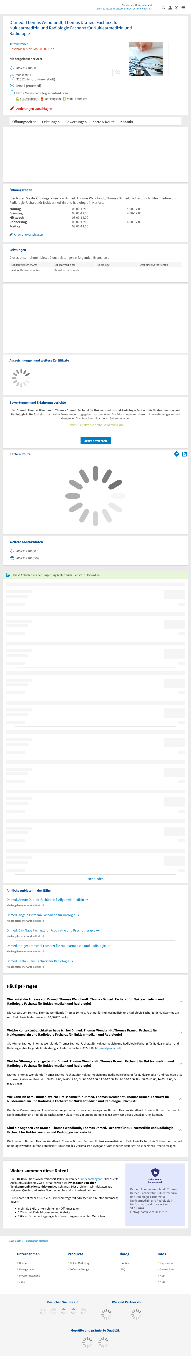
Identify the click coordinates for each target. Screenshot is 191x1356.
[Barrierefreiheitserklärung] (178, 7)
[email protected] (110, 1048)
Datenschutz (167, 1269)
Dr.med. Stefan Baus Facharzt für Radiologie (38, 961)
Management (26, 1269)
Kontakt (126, 121)
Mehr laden (96, 878)
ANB (162, 1282)
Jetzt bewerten (95, 441)
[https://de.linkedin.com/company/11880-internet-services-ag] (84, 1311)
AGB (162, 1275)
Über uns (24, 1263)
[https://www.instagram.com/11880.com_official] (63, 1311)
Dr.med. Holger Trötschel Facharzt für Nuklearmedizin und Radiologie (56, 945)
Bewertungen (76, 121)
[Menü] (185, 7)
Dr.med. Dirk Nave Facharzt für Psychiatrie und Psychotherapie (51, 930)
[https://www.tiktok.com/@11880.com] (53, 1311)
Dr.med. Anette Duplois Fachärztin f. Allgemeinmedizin (45, 899)
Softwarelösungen (80, 1269)
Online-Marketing (79, 1263)
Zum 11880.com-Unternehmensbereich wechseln (124, 8)
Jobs (22, 1282)
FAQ (123, 1269)
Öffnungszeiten (24, 121)
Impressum (166, 1263)
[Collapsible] (181, 1001)
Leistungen (51, 121)
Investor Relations (29, 1275)
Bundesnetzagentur (92, 1179)
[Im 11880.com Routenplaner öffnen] (177, 453)
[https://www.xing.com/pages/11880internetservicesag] (73, 1311)
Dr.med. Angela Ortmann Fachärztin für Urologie (41, 915)
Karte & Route (103, 121)
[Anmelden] (171, 7)
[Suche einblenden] (165, 7)
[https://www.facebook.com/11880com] (43, 1311)
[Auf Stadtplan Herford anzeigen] (184, 454)
